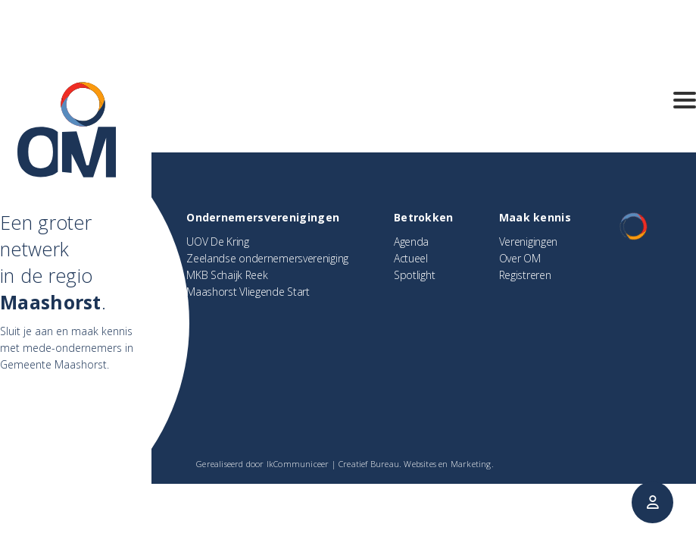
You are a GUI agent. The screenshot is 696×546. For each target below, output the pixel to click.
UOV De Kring (217, 241)
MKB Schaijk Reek (226, 275)
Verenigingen (528, 241)
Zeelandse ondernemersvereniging (267, 258)
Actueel (411, 258)
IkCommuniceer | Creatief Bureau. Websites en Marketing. (380, 463)
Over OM (520, 258)
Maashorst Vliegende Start (248, 291)
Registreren (525, 275)
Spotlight (414, 275)
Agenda (411, 241)
